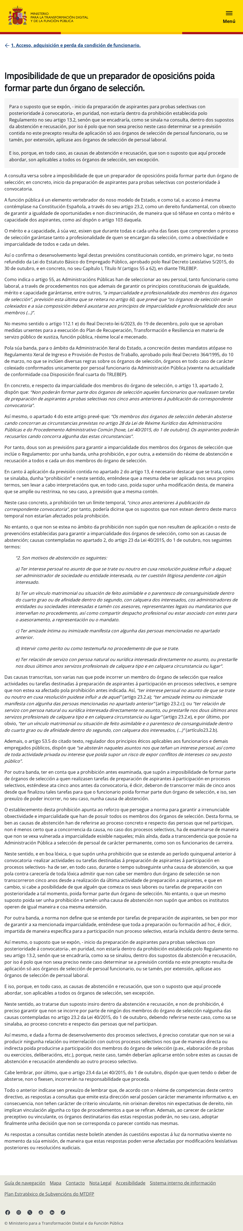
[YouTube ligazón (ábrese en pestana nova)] (41, 1212)
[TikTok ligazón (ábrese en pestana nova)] (63, 1212)
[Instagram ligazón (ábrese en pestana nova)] (18, 1212)
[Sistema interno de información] (183, 1183)
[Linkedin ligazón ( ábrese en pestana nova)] (52, 1212)
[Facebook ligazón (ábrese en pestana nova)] (7, 1212)
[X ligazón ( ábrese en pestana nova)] (30, 1212)
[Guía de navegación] (24, 1183)
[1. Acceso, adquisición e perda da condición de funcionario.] (76, 45)
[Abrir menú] (229, 16)
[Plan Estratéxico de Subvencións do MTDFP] (49, 1194)
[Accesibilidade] (130, 1183)
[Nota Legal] (100, 1183)
